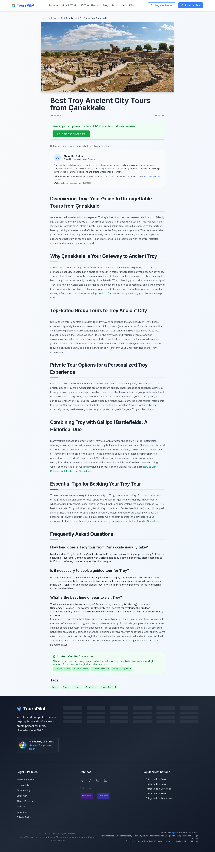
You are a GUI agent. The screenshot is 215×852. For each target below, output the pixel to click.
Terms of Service (25, 779)
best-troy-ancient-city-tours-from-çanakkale (87, 146)
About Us (21, 806)
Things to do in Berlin (154, 793)
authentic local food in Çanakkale (140, 521)
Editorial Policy (24, 817)
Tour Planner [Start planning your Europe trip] (90, 5)
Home (43, 18)
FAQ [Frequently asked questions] (131, 5)
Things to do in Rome (155, 779)
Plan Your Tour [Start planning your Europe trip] (191, 5)
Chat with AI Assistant (71, 133)
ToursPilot (31, 708)
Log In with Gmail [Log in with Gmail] (161, 5)
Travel (55, 687)
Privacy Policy (24, 785)
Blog (53, 18)
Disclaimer (22, 795)
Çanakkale (90, 687)
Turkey (77, 687)
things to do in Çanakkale (105, 293)
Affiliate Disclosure (26, 801)
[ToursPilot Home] (23, 5)
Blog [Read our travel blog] (105, 5)
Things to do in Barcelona (157, 788)
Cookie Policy (23, 790)
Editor (65, 183)
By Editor (160, 115)
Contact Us (22, 812)
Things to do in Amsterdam (157, 798)
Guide (66, 687)
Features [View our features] (53, 5)
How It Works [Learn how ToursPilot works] (70, 5)
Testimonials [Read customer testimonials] (119, 5)
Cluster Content (108, 687)
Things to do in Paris (154, 784)
